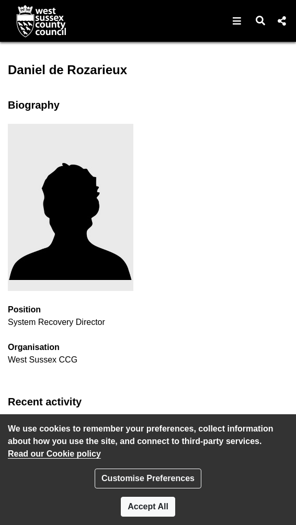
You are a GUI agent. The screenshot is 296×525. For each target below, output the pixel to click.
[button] (237, 21)
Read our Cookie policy (54, 453)
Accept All (148, 506)
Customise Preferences (148, 478)
